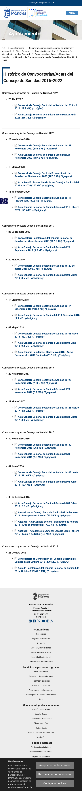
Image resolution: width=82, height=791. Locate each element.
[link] (26, 12)
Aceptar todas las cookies (55, 765)
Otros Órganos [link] (23, 51)
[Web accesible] (3, 201)
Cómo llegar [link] (41, 617)
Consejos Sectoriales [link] (45, 51)
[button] (72, 13)
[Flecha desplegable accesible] (7, 201)
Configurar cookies (54, 783)
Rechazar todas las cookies (54, 774)
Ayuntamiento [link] (17, 48)
